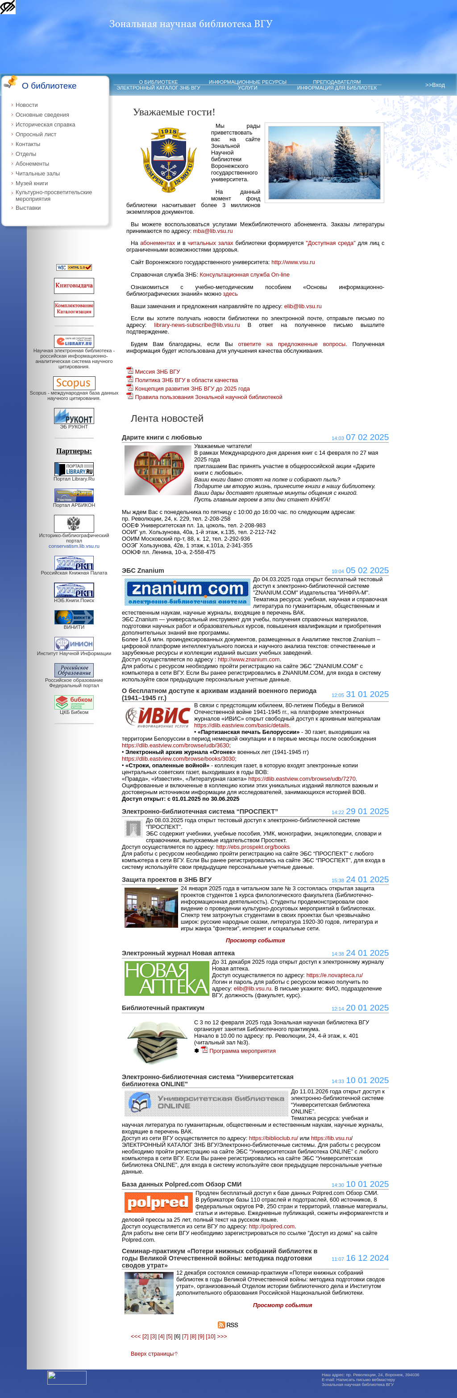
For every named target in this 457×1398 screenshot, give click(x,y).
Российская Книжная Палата (74, 570)
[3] (153, 1336)
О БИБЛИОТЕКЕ (158, 82)
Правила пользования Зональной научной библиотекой (204, 397)
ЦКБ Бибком (74, 710)
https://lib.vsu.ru (331, 1138)
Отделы (26, 154)
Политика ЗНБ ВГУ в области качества (182, 380)
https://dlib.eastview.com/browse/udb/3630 (175, 745)
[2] (145, 1336)
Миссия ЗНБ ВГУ (153, 371)
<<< (136, 1336)
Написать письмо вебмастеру (366, 1379)
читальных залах (210, 243)
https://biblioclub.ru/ (273, 1138)
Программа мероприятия (238, 1050)
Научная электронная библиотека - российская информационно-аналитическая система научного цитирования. (74, 356)
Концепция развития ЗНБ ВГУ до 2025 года (188, 388)
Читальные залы (38, 173)
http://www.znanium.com (249, 659)
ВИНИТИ (74, 625)
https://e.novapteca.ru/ (334, 975)
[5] (169, 1336)
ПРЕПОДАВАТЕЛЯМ (337, 82)
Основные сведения (42, 114)
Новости (27, 105)
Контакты (28, 144)
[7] (185, 1336)
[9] (201, 1336)
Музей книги (32, 183)
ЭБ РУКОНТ (74, 424)
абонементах (157, 243)
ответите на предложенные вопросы (291, 344)
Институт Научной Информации (74, 651)
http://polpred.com (272, 1226)
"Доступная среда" (331, 243)
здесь (230, 293)
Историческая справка (45, 124)
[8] (193, 1336)
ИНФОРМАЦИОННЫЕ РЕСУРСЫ (248, 82)
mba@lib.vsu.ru (213, 231)
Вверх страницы (154, 1353)
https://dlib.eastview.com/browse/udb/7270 (301, 778)
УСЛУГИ (247, 87)
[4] (161, 1336)
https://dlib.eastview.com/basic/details (241, 725)
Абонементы (32, 163)
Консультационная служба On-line (245, 274)
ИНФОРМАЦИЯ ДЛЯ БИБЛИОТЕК (337, 87)
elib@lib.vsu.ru (303, 306)
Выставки (28, 207)
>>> (222, 1336)
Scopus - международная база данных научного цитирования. (74, 393)
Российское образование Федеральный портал (74, 680)
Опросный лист (36, 134)
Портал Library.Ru (74, 476)
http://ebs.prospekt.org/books (253, 847)
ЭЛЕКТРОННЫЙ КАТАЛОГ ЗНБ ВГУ (158, 87)
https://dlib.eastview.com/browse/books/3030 (178, 758)
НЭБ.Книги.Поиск (74, 598)
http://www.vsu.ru (293, 262)
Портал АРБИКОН (74, 503)
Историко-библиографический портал (74, 538)
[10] (210, 1336)
